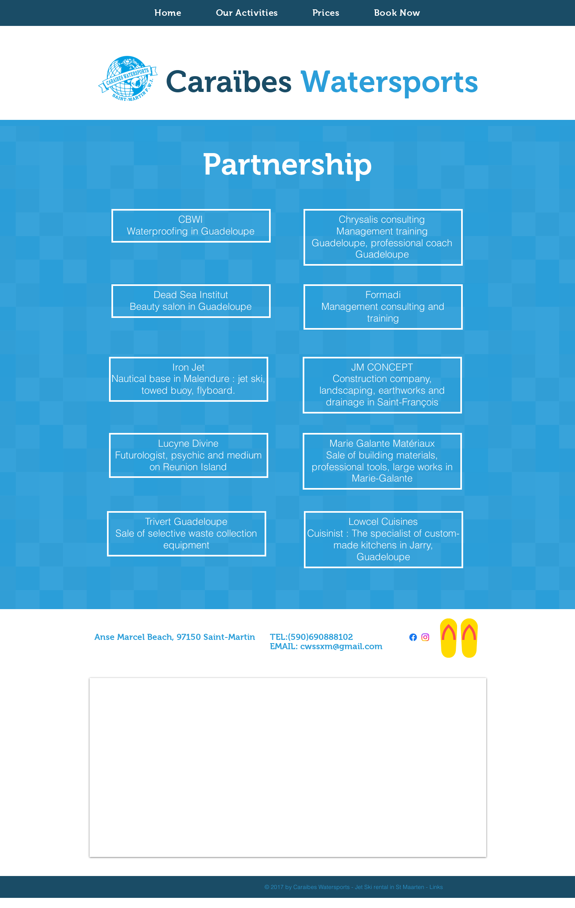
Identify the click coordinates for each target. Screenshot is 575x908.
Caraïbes (322, 81)
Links (436, 887)
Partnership (287, 164)
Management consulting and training (383, 312)
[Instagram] (425, 637)
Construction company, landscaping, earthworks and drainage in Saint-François (382, 390)
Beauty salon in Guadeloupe (191, 306)
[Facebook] (413, 637)
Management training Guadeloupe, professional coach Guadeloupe (382, 242)
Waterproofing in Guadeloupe (190, 231)
